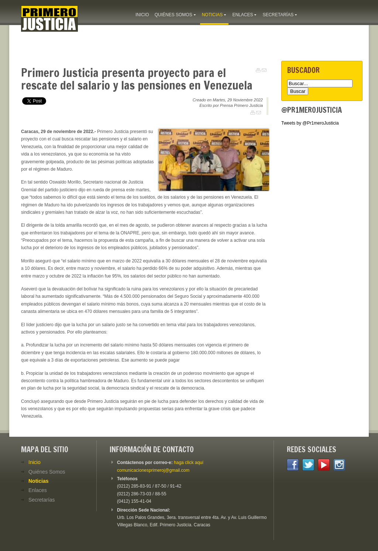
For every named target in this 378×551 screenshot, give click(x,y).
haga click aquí (188, 462)
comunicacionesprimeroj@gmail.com (153, 470)
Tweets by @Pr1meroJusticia (310, 123)
